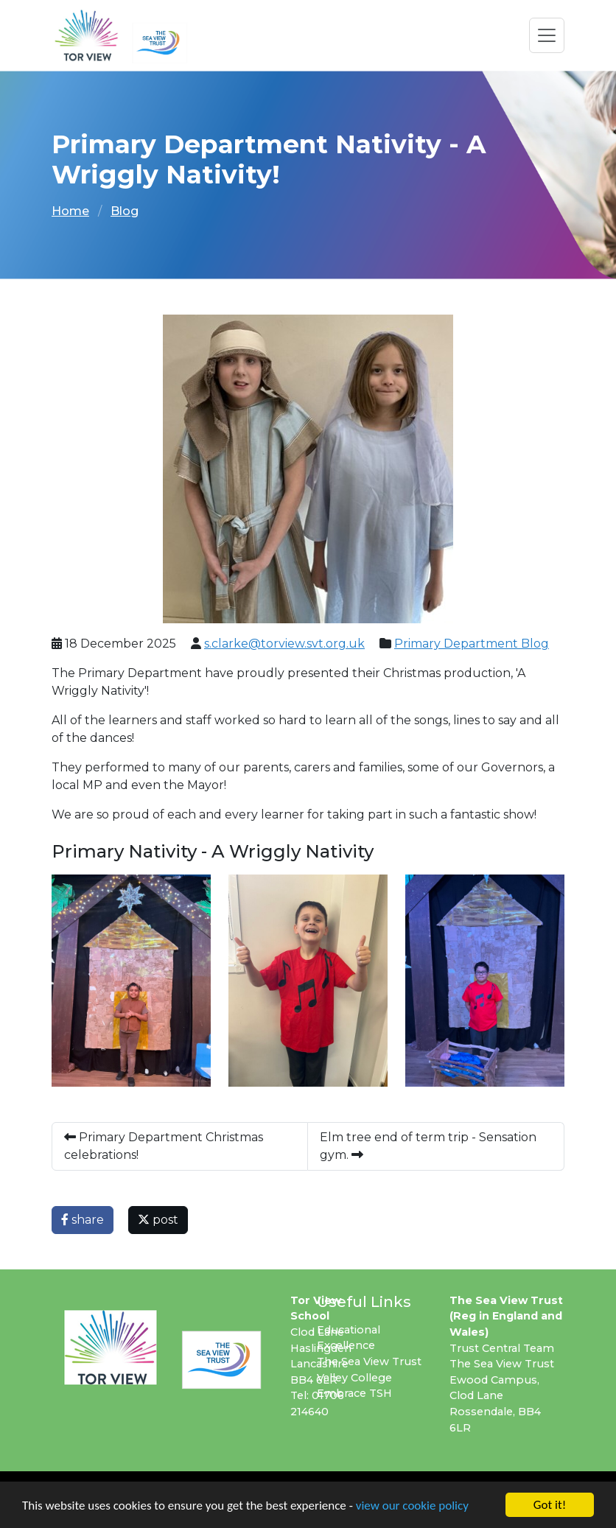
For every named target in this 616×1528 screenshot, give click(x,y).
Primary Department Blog (471, 644)
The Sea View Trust (369, 1361)
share (82, 1220)
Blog (125, 211)
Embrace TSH (354, 1393)
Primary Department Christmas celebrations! (163, 1146)
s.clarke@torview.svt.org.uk (284, 644)
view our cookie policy (412, 1505)
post (158, 1220)
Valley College (354, 1377)
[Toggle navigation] (546, 35)
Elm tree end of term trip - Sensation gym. (428, 1146)
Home (70, 211)
